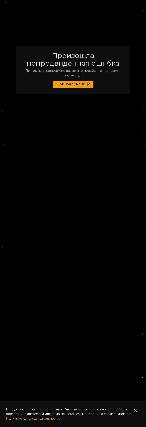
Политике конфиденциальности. (33, 418)
